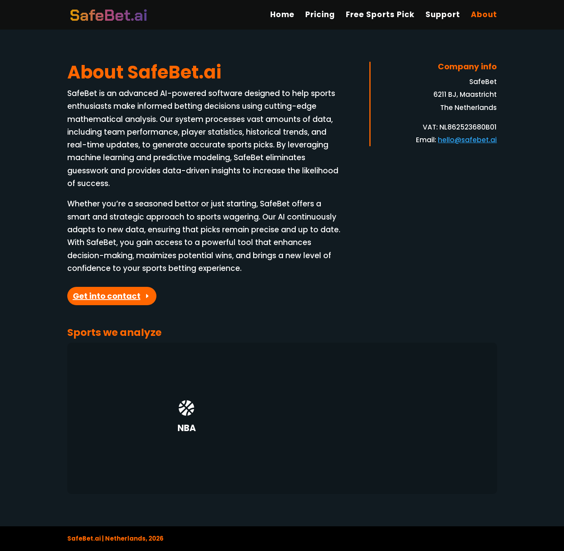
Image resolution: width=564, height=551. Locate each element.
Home (282, 16)
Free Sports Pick (380, 16)
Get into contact (107, 296)
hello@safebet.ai (467, 140)
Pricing (320, 16)
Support (442, 16)
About (484, 16)
